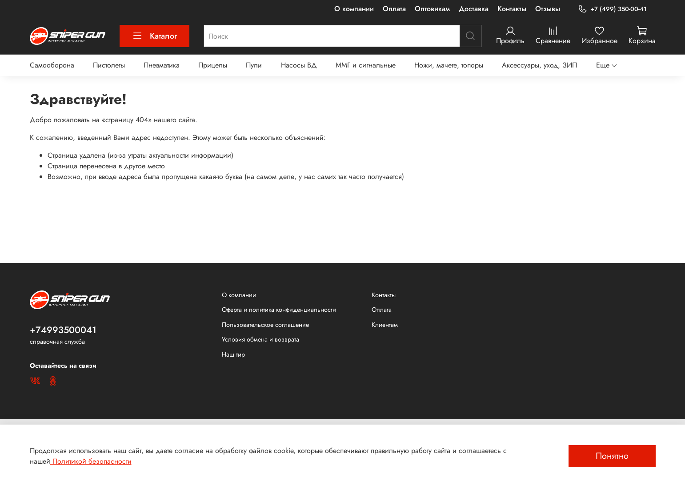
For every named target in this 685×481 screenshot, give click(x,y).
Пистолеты (109, 65)
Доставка (474, 9)
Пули (254, 65)
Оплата (394, 9)
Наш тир (233, 354)
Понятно (612, 455)
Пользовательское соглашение (265, 324)
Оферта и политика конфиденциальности (279, 309)
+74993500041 (63, 330)
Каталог (154, 36)
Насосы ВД (299, 65)
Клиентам (385, 324)
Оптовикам (432, 9)
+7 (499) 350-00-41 (612, 9)
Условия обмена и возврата (260, 339)
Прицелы (212, 65)
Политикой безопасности (91, 461)
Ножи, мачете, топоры (448, 65)
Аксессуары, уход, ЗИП (539, 65)
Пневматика (162, 65)
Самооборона (52, 65)
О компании (354, 9)
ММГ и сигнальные (366, 65)
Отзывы (547, 9)
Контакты (511, 9)
